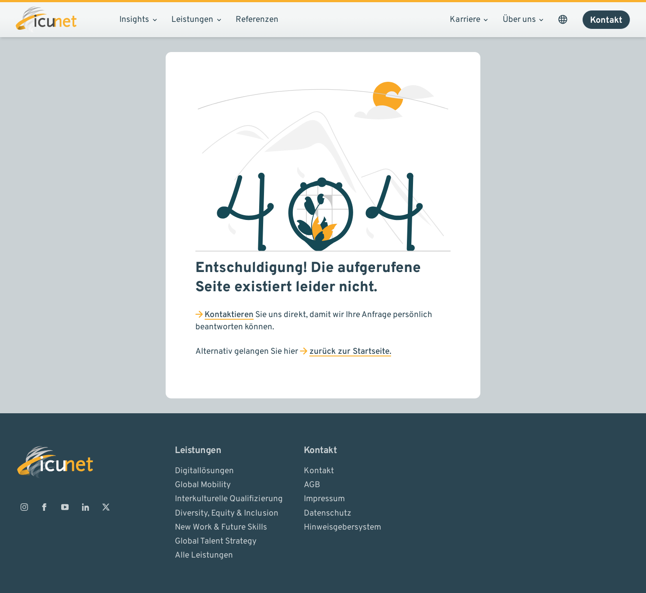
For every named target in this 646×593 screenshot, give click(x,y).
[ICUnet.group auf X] (105, 507)
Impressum (324, 499)
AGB (312, 485)
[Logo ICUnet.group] (46, 20)
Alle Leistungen (204, 555)
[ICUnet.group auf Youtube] (65, 507)
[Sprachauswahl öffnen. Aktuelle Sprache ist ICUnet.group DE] (562, 19)
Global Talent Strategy (216, 541)
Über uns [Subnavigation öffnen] (523, 19)
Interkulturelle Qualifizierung (228, 499)
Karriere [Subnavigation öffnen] (468, 19)
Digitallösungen (204, 470)
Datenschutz (327, 513)
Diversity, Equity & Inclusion (226, 513)
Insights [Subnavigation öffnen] (137, 19)
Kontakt (319, 470)
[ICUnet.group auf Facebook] (44, 507)
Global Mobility (203, 485)
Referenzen (257, 19)
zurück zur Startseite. (350, 351)
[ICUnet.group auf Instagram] (24, 507)
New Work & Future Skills (221, 527)
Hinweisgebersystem (342, 527)
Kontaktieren (229, 315)
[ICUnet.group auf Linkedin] (85, 507)
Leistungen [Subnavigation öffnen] (196, 19)
